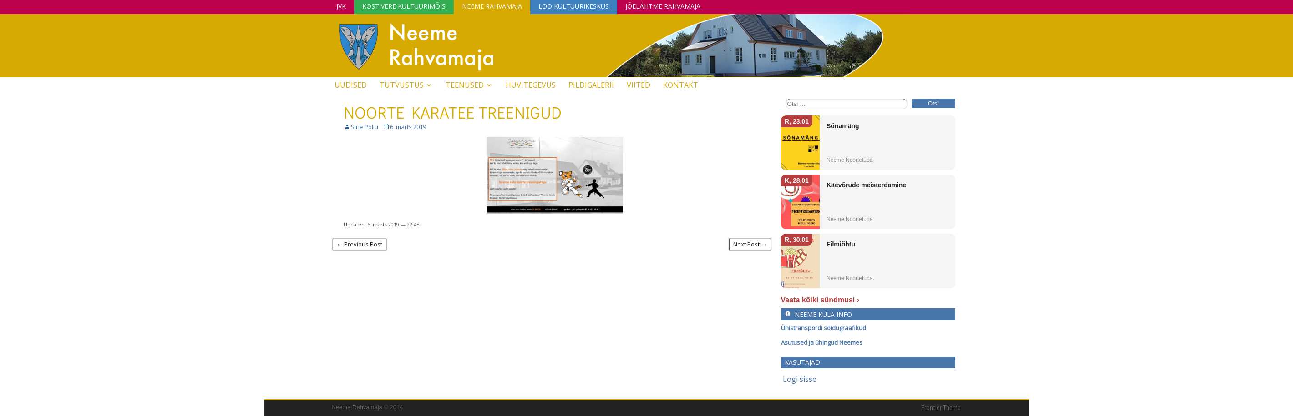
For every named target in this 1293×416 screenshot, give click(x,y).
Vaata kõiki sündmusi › (820, 300)
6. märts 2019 (408, 127)
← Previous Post (359, 244)
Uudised (351, 85)
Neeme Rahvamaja (492, 6)
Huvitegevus (531, 85)
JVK (341, 6)
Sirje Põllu (364, 127)
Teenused (465, 85)
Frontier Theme (941, 408)
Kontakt (680, 85)
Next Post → (750, 244)
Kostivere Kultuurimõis (404, 6)
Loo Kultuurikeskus (573, 6)
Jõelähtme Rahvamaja (662, 6)
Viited (638, 85)
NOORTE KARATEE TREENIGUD (453, 112)
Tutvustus (402, 85)
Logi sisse (799, 379)
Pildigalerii (591, 85)
